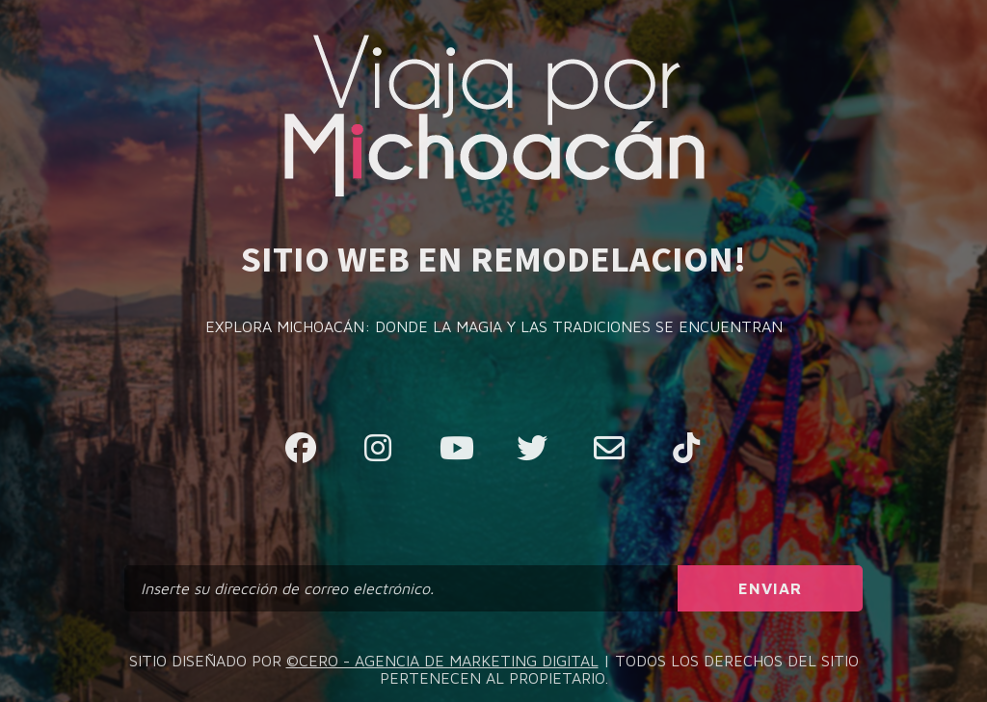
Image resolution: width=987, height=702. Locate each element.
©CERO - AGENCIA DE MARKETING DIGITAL (442, 660)
